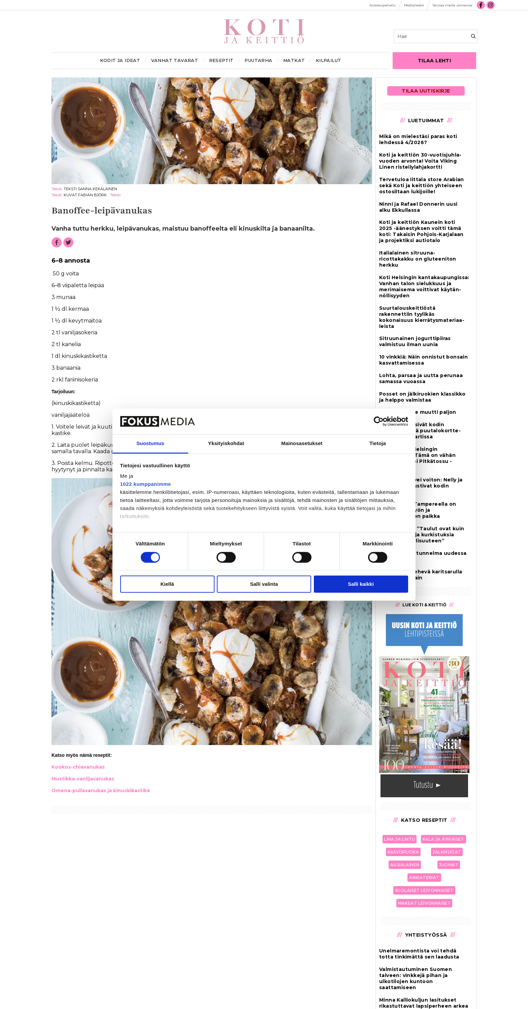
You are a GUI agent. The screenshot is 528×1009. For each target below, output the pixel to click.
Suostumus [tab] (150, 443)
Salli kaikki (361, 584)
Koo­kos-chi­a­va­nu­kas (78, 767)
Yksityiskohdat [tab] (226, 443)
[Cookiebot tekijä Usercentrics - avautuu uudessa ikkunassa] (378, 421)
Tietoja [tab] (377, 443)
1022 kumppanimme (145, 484)
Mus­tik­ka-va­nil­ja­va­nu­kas (83, 779)
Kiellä (167, 584)
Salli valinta (264, 584)
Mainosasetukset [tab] (301, 443)
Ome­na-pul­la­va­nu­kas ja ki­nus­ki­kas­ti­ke (101, 790)
